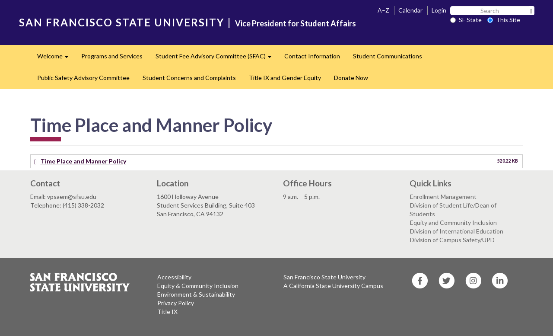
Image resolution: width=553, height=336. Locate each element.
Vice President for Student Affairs (295, 23)
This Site (503, 19)
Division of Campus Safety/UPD (452, 239)
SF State (466, 19)
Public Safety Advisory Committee (83, 77)
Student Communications (387, 56)
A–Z (383, 10)
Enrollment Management (443, 196)
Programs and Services (112, 56)
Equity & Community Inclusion (197, 285)
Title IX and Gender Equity (285, 77)
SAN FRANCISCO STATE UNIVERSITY (121, 22)
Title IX (167, 311)
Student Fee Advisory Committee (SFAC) (217, 58)
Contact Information (312, 56)
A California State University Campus (333, 285)
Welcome (56, 58)
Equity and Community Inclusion (453, 222)
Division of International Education (456, 231)
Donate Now (351, 77)
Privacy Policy (175, 303)
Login (439, 10)
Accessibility (174, 277)
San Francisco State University (324, 277)
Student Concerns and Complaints (189, 77)
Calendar (410, 10)
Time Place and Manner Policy (83, 161)
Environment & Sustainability (196, 294)
